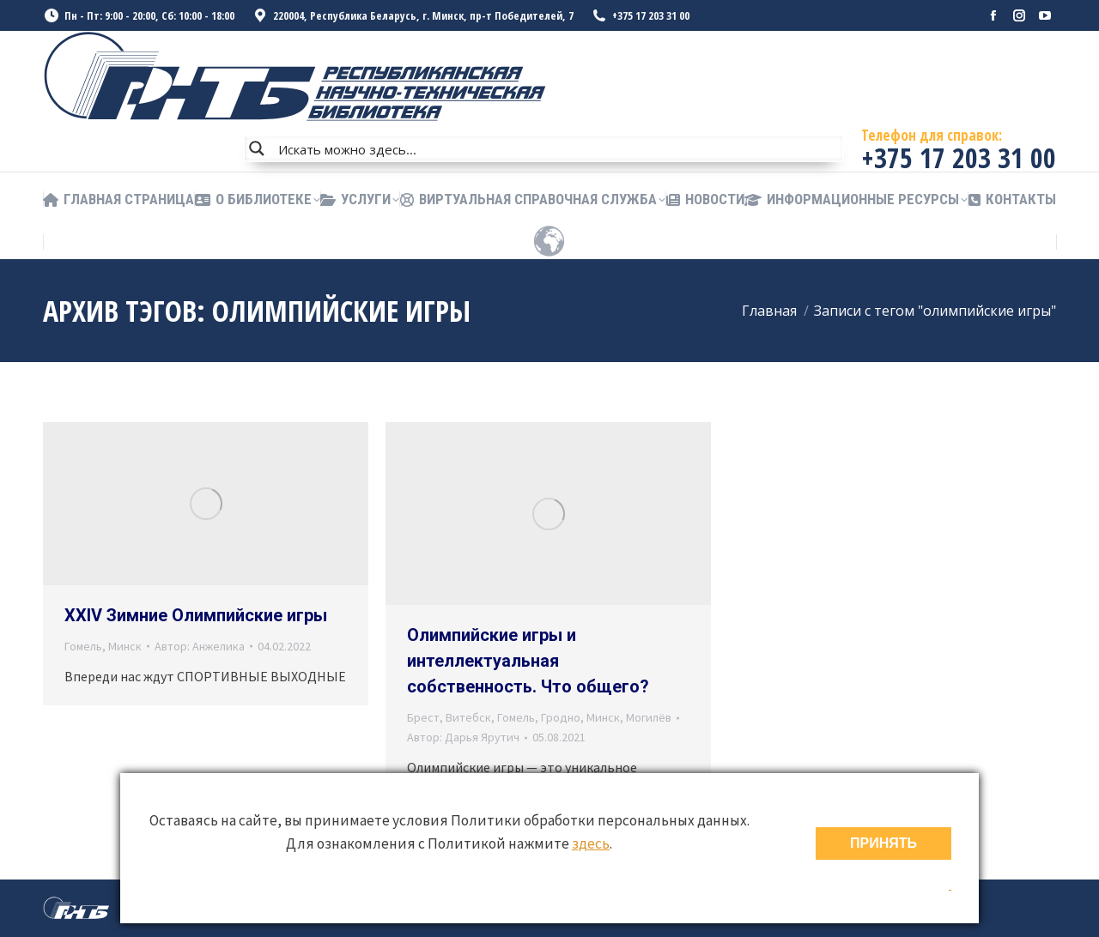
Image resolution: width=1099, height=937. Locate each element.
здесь (591, 843)
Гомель (83, 646)
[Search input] (556, 148)
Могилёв (648, 717)
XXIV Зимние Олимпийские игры (195, 615)
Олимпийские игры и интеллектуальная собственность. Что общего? (528, 661)
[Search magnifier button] (257, 148)
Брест (423, 717)
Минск (125, 646)
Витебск (468, 717)
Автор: (200, 646)
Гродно (560, 717)
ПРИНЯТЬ (883, 843)
